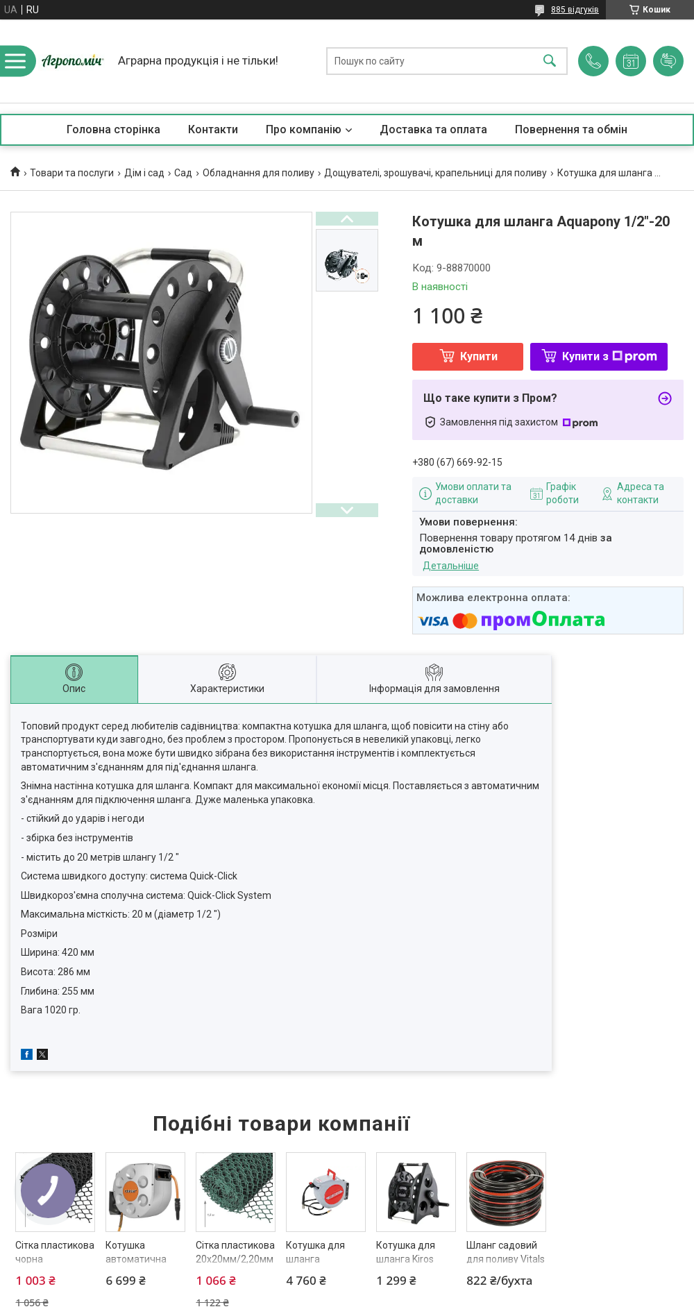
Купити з (609, 356)
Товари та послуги (72, 172)
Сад (183, 172)
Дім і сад (144, 172)
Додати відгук (668, 61)
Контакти (213, 129)
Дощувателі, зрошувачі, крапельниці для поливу (435, 172)
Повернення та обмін (571, 129)
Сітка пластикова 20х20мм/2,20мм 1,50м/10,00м (235, 1259)
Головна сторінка (113, 129)
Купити (479, 356)
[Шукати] (549, 61)
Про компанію (303, 129)
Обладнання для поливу (258, 172)
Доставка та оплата (433, 129)
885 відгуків (575, 10)
